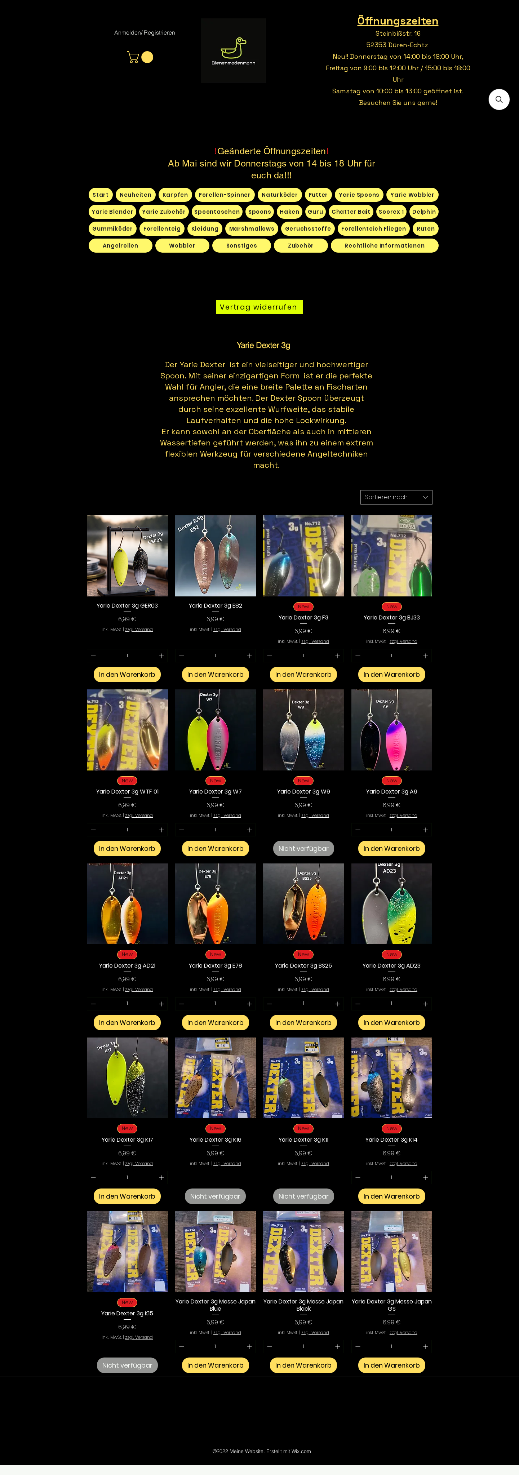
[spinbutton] (127, 655)
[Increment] (162, 655)
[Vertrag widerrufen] (259, 307)
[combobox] (396, 497)
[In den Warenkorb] (127, 674)
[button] (141, 57)
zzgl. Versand (139, 629)
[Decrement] (92, 655)
